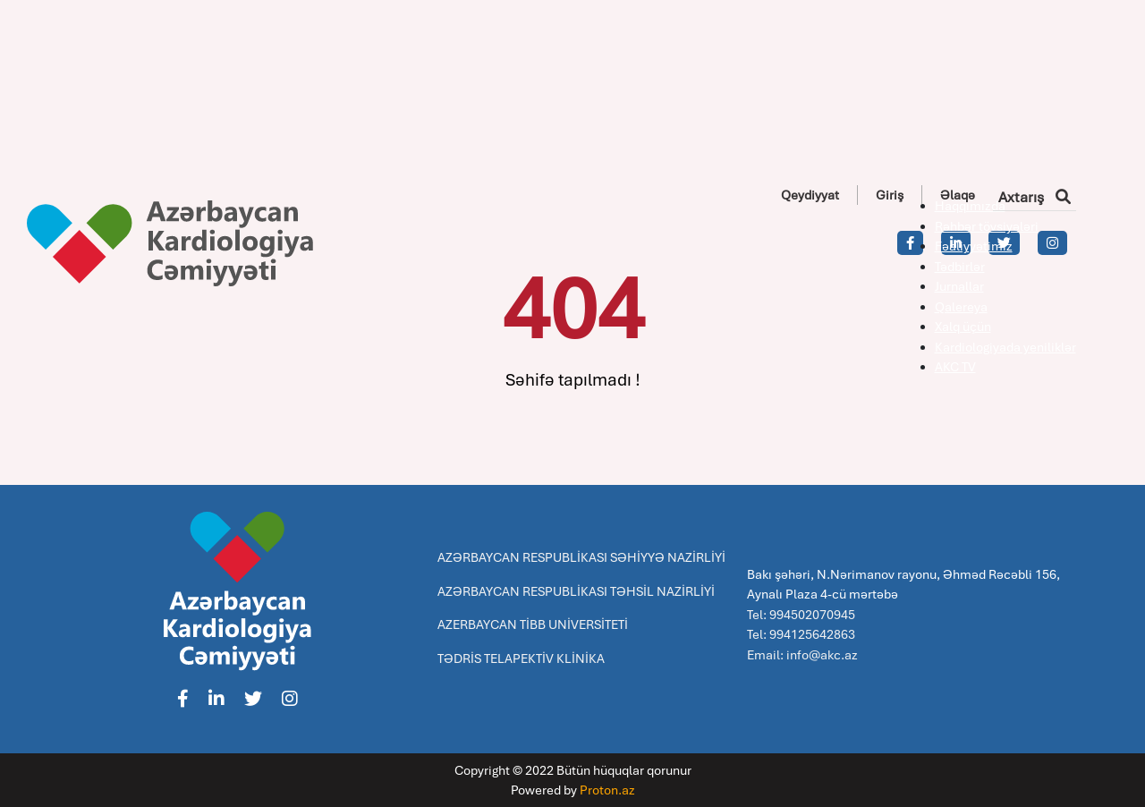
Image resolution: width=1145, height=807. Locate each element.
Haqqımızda (970, 206)
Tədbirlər (960, 267)
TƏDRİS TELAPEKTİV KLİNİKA (521, 658)
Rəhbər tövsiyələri (987, 226)
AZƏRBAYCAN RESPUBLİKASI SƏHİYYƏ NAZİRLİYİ (581, 557)
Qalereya (961, 307)
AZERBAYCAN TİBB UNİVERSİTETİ (532, 624)
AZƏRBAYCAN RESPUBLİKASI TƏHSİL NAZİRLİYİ (576, 591)
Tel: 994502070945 (801, 615)
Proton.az (607, 790)
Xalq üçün (963, 327)
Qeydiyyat (810, 195)
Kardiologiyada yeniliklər (1005, 347)
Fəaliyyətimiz (974, 246)
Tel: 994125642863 (801, 634)
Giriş (889, 195)
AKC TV (955, 367)
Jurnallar (959, 286)
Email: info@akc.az (802, 655)
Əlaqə (957, 195)
